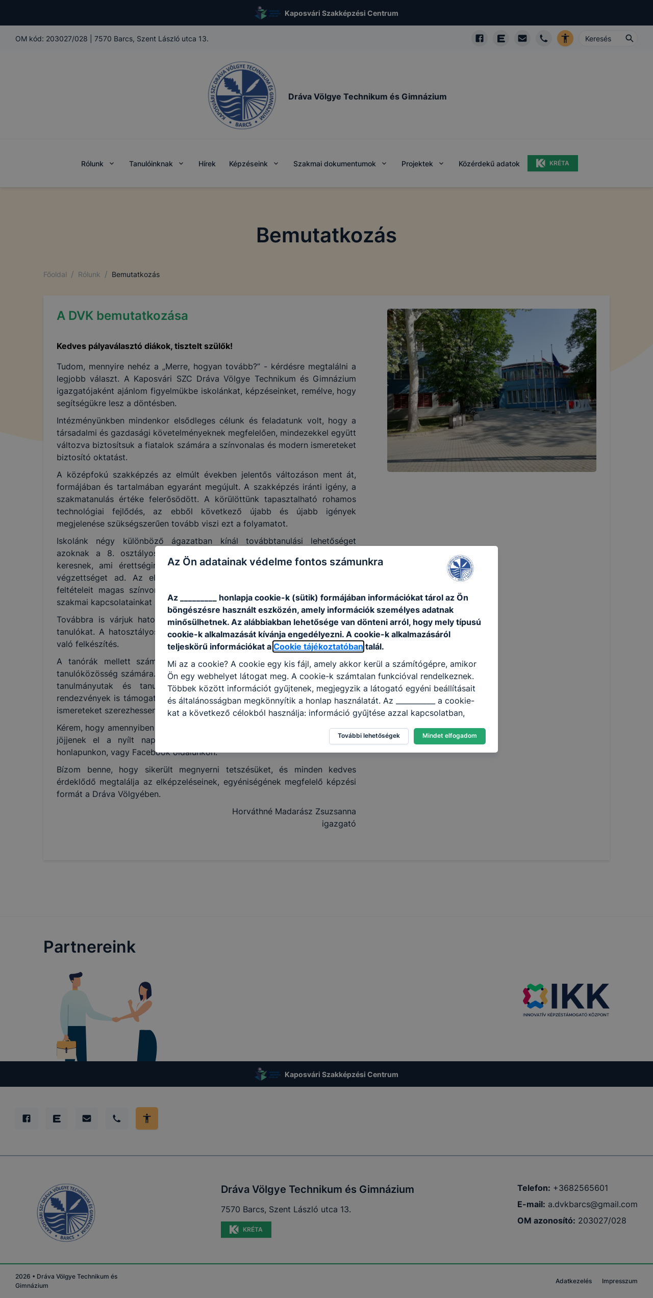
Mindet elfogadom (449, 735)
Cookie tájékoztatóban (318, 646)
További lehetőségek (369, 735)
